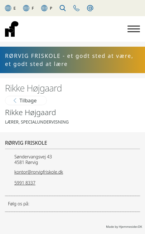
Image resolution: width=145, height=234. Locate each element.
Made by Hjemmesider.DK (124, 227)
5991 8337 (25, 183)
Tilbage (25, 100)
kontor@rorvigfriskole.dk (38, 172)
